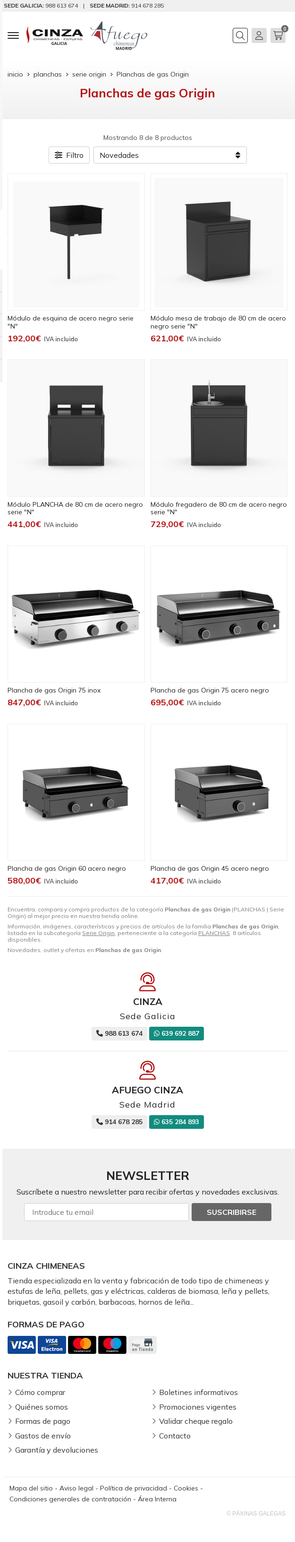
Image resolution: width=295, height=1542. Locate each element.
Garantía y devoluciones (56, 1450)
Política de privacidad (133, 1488)
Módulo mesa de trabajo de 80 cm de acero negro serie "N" (218, 322)
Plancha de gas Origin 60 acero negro (67, 868)
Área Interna (157, 1499)
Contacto (175, 1435)
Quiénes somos (41, 1407)
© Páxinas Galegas (256, 1513)
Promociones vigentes (197, 1407)
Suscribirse (231, 1212)
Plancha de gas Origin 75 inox (54, 690)
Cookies (186, 1488)
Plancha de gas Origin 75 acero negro (210, 690)
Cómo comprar (40, 1392)
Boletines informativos (198, 1392)
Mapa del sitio (31, 1488)
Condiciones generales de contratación (70, 1499)
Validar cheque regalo (196, 1421)
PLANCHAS (214, 932)
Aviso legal (76, 1488)
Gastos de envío (43, 1435)
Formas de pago (42, 1421)
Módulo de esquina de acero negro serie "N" (71, 322)
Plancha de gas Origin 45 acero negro (210, 868)
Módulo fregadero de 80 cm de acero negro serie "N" (219, 508)
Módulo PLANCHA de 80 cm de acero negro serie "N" (75, 508)
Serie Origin (98, 932)
